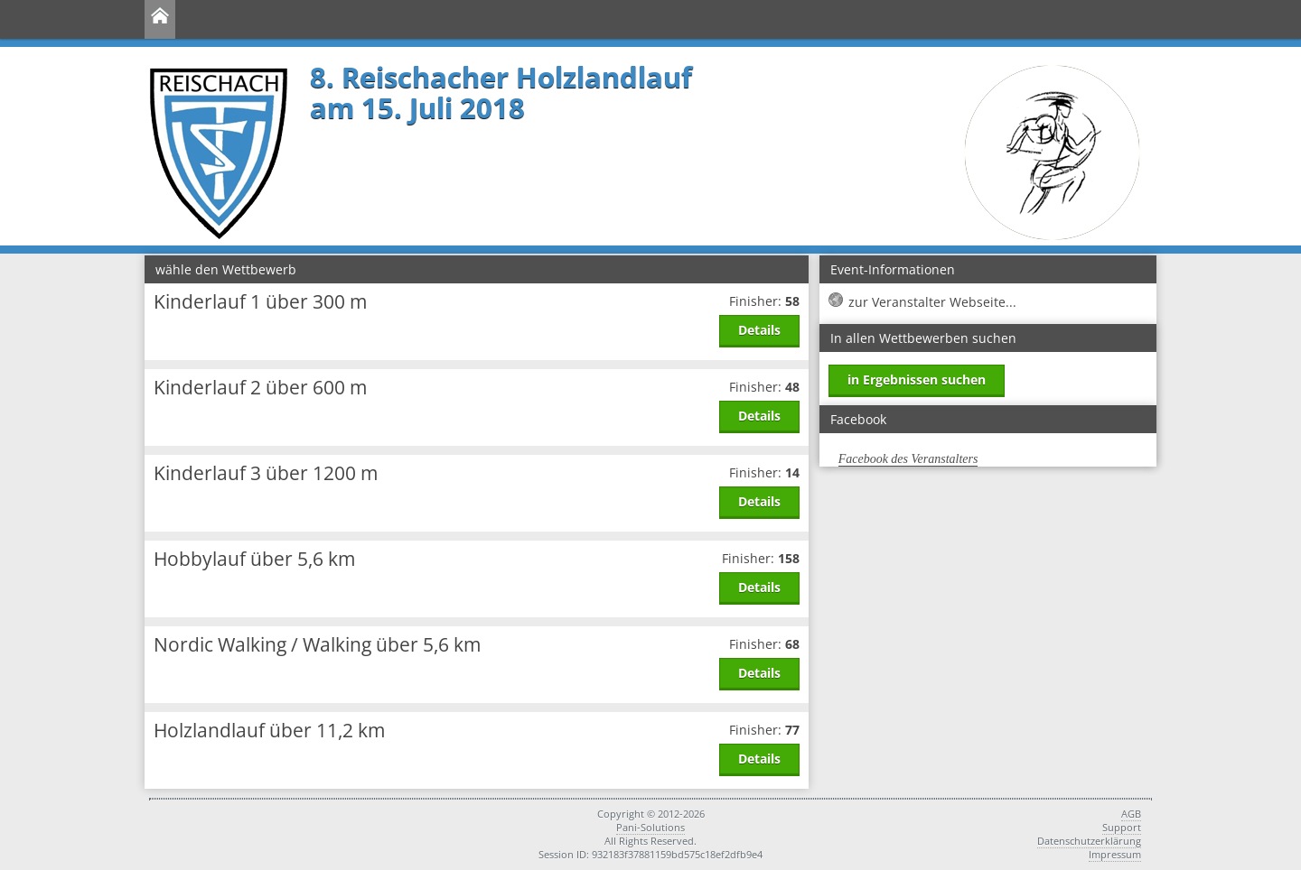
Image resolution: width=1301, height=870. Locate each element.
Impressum (1115, 854)
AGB (1131, 813)
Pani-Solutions (650, 827)
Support (1121, 827)
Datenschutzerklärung (1089, 840)
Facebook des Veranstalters (908, 459)
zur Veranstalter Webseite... (932, 301)
